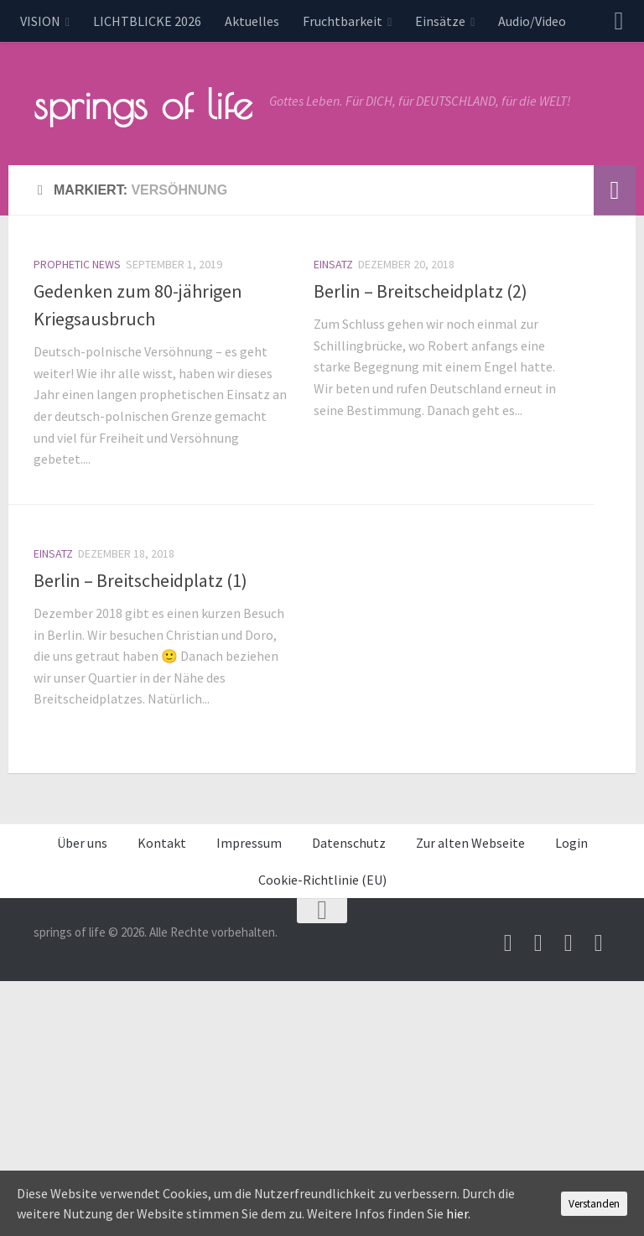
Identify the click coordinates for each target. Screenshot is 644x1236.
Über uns (82, 842)
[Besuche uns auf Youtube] (538, 943)
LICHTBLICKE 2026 (147, 21)
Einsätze (440, 21)
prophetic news (77, 264)
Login (571, 842)
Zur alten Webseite (470, 842)
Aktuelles (252, 21)
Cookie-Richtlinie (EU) (322, 879)
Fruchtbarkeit (342, 21)
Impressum (249, 842)
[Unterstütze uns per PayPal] (568, 943)
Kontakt (162, 842)
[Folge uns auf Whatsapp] (598, 943)
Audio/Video (532, 21)
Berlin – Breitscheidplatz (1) (140, 580)
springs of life (143, 103)
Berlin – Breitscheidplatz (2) (420, 291)
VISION (40, 21)
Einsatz (333, 264)
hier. (458, 1213)
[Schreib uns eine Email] (508, 943)
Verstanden (594, 1204)
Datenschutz (349, 842)
